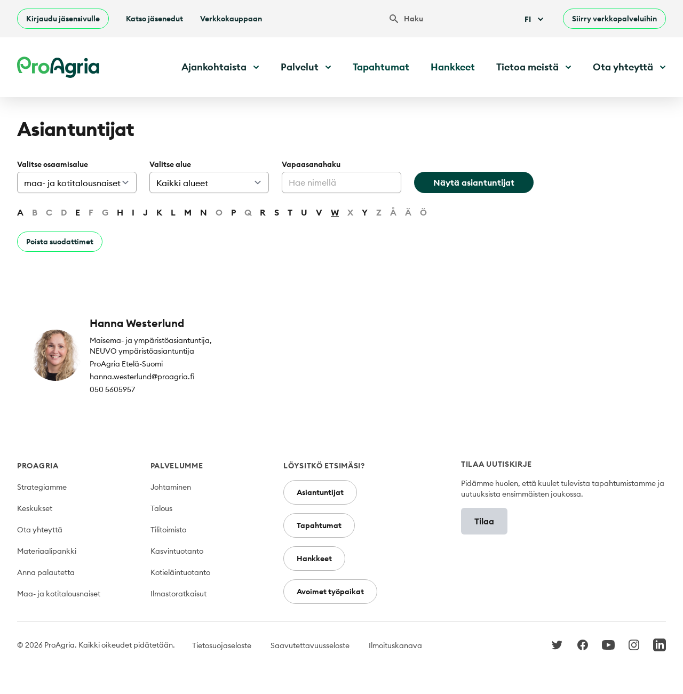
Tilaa (484, 521)
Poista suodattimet (59, 241)
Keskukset (34, 508)
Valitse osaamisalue (52, 164)
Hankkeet (453, 67)
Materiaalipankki (46, 551)
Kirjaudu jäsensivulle (63, 18)
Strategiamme (42, 487)
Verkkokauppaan (231, 18)
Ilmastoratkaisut (178, 594)
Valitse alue (170, 164)
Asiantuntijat (320, 492)
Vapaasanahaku (311, 164)
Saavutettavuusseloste (310, 645)
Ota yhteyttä (39, 530)
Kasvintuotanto (176, 551)
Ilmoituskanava (395, 645)
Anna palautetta (46, 572)
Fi (535, 19)
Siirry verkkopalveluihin (614, 18)
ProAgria (38, 465)
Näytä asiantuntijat (473, 182)
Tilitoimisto (168, 530)
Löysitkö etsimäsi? (324, 465)
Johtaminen (170, 487)
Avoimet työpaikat (330, 591)
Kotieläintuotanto (180, 572)
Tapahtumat (381, 67)
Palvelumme (176, 465)
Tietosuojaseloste (221, 645)
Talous (161, 508)
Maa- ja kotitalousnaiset (58, 594)
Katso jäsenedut (154, 18)
